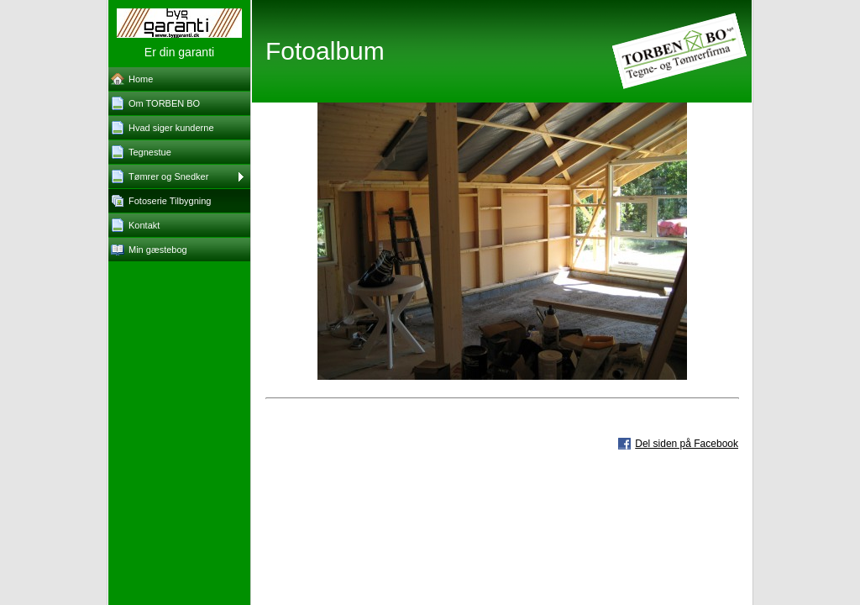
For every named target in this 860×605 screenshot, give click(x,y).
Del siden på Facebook (686, 444)
